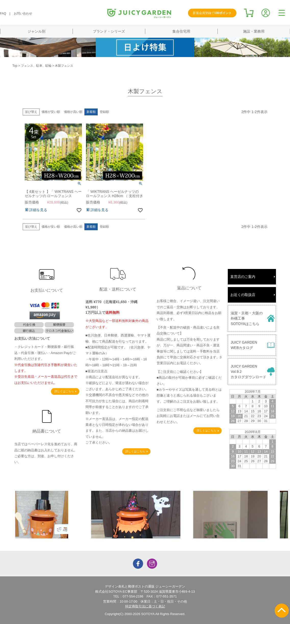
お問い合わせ (23, 13)
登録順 (104, 112)
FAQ (3, 13)
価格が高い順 (73, 112)
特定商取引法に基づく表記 (145, 606)
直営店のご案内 (242, 277)
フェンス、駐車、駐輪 (36, 65)
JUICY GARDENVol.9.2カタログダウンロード (248, 371)
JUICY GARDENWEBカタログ (244, 345)
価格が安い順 (51, 112)
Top (14, 65)
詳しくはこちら (64, 391)
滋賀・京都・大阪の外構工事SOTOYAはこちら (247, 318)
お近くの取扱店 (242, 295)
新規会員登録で (212, 13)
